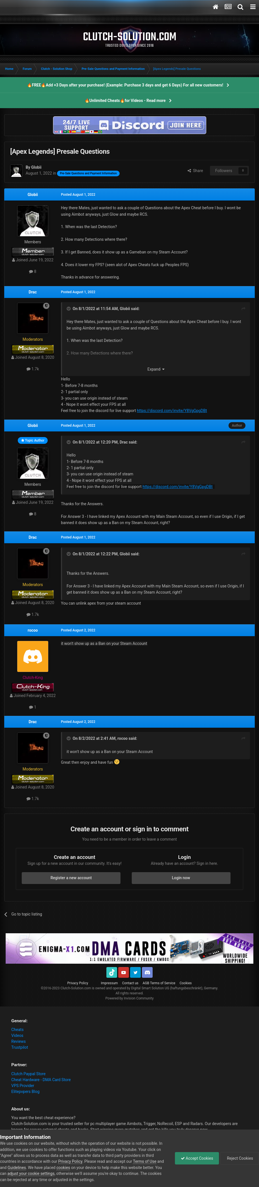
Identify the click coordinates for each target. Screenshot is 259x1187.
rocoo (33, 630)
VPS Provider (22, 1085)
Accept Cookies (197, 1158)
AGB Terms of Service (159, 983)
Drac (33, 292)
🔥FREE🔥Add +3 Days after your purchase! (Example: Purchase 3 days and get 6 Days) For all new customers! (125, 85)
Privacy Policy (77, 983)
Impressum (109, 983)
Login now (181, 878)
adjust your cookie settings (30, 1173)
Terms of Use (144, 1161)
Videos (17, 1035)
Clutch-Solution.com (75, 988)
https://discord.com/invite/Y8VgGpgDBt (172, 410)
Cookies (185, 983)
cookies (63, 1167)
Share (195, 170)
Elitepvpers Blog (25, 1091)
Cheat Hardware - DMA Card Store (41, 1079)
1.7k (33, 369)
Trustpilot (19, 1047)
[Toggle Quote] (69, 308)
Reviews (18, 1041)
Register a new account (71, 878)
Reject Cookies (239, 1158)
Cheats (17, 1029)
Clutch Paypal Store (28, 1074)
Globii (33, 194)
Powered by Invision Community (130, 998)
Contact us (130, 983)
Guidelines (17, 1167)
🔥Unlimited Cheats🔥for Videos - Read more (125, 100)
